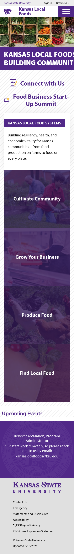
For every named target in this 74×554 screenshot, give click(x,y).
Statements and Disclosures (30, 514)
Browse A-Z (62, 3)
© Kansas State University (29, 540)
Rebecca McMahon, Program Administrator (37, 438)
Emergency (20, 508)
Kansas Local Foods (32, 11)
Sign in (48, 3)
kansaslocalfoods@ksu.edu (37, 456)
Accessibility (21, 519)
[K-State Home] (8, 11)
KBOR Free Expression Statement (34, 531)
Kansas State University (17, 3)
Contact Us (20, 502)
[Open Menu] (66, 11)
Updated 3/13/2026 (25, 546)
